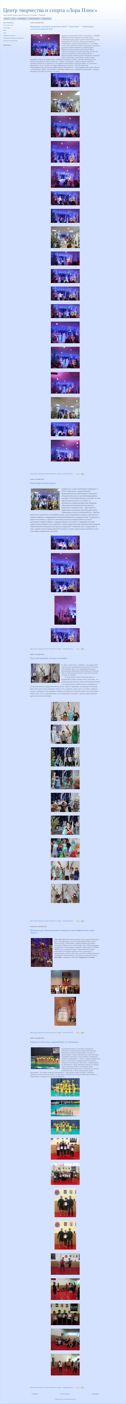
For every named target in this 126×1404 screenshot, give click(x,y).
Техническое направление (10, 40)
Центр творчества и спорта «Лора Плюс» (50, 10)
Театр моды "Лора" (8, 25)
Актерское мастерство (9, 35)
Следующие (35, 1394)
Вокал (4, 30)
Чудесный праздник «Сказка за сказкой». (49, 658)
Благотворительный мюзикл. (43, 483)
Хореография (7, 27)
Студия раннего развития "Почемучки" (13, 38)
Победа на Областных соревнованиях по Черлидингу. (54, 1042)
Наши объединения (34, 18)
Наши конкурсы (46, 18)
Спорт (4, 33)
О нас (13, 18)
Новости (7, 18)
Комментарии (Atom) (70, 1399)
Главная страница (65, 1394)
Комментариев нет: (68, 473)
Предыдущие (95, 1394)
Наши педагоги (22, 18)
